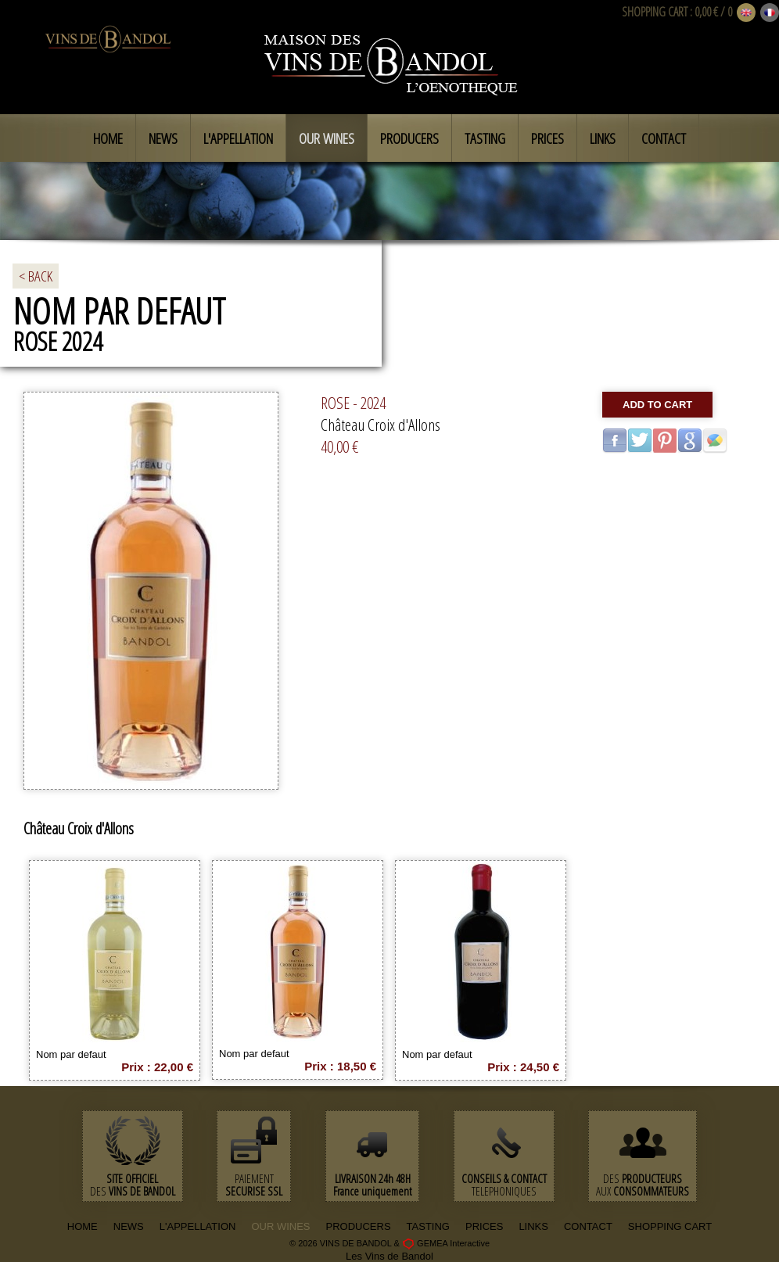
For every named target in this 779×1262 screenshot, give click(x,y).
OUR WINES (280, 1226)
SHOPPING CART (654, 11)
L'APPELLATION (198, 1226)
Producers (409, 138)
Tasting (485, 138)
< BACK (35, 276)
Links (603, 138)
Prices (547, 138)
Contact (663, 138)
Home (108, 138)
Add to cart (657, 405)
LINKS (533, 1226)
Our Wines (326, 138)
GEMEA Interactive (453, 1243)
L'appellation (238, 138)
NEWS (128, 1226)
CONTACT (588, 1226)
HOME (82, 1226)
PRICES (484, 1226)
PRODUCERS (358, 1226)
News (163, 138)
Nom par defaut (71, 1054)
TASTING (428, 1226)
